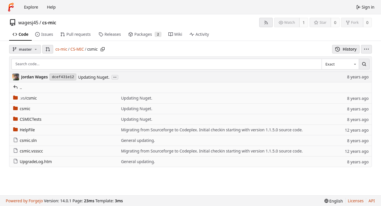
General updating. (138, 140)
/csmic (25, 98)
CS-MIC (77, 49)
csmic (21, 108)
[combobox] (340, 64)
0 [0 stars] (335, 22)
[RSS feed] (266, 22)
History (346, 49)
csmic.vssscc (28, 151)
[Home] (11, 7)
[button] (47, 49)
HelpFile (24, 129)
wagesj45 (28, 22)
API (371, 200)
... (115, 77)
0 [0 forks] (367, 22)
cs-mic (49, 22)
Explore (31, 7)
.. (17, 87)
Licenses (356, 200)
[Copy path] (103, 49)
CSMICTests (27, 119)
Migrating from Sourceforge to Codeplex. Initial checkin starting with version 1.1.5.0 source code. (212, 129)
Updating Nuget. (93, 77)
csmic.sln (25, 140)
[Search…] (364, 64)
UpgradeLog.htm (32, 161)
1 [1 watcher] (304, 22)
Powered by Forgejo (24, 200)
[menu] (366, 49)
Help (51, 7)
